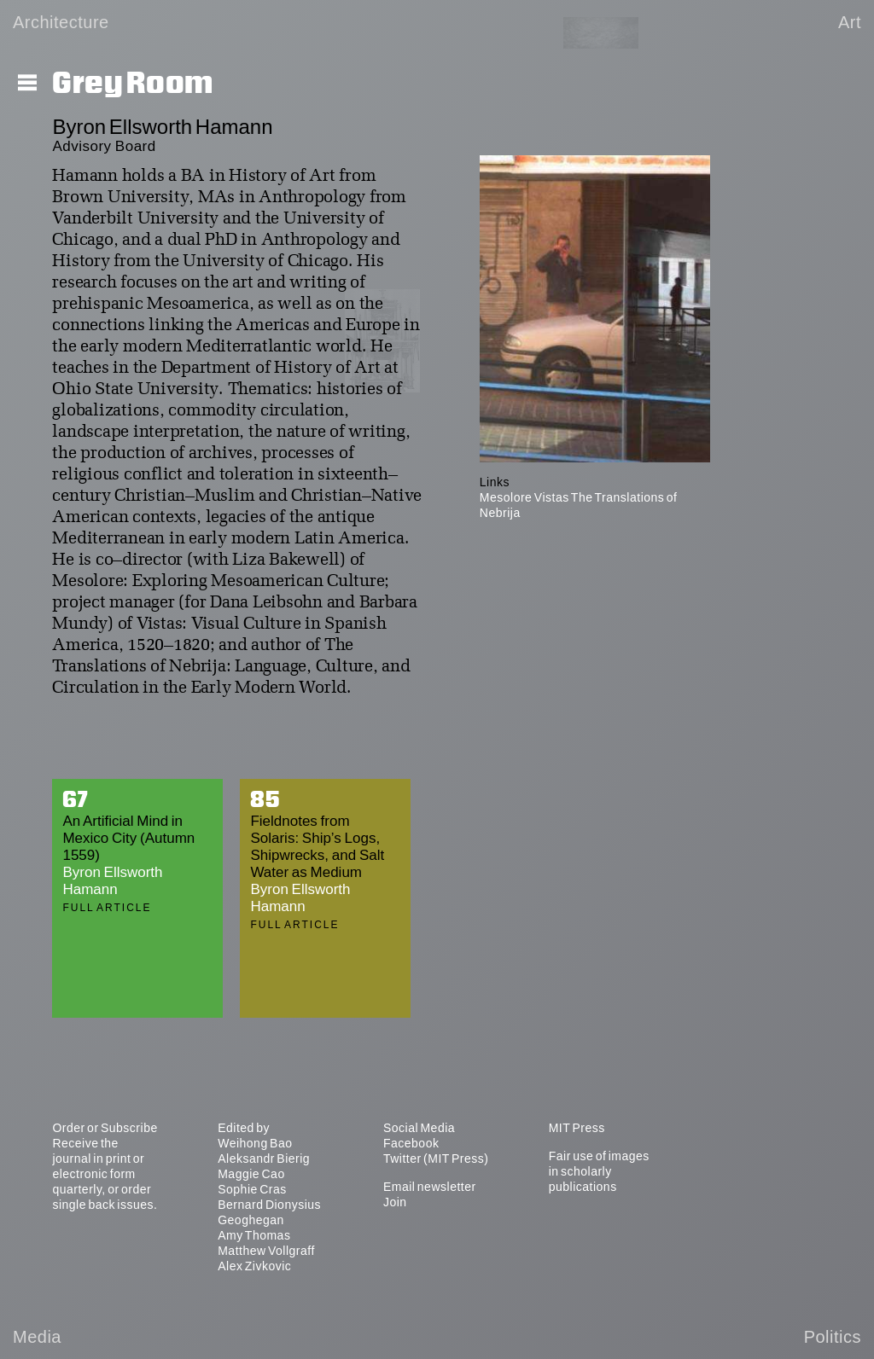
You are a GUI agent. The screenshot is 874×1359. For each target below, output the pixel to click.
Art (849, 22)
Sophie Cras (252, 1189)
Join (395, 1202)
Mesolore (506, 497)
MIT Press (577, 1128)
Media (37, 1336)
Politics (832, 1336)
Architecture (61, 22)
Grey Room (132, 83)
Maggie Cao (251, 1174)
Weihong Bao (255, 1143)
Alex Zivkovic (254, 1266)
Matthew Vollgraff (266, 1250)
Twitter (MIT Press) (435, 1158)
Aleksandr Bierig (264, 1158)
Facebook (411, 1143)
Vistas (551, 497)
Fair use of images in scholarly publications (599, 1171)
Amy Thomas (254, 1235)
